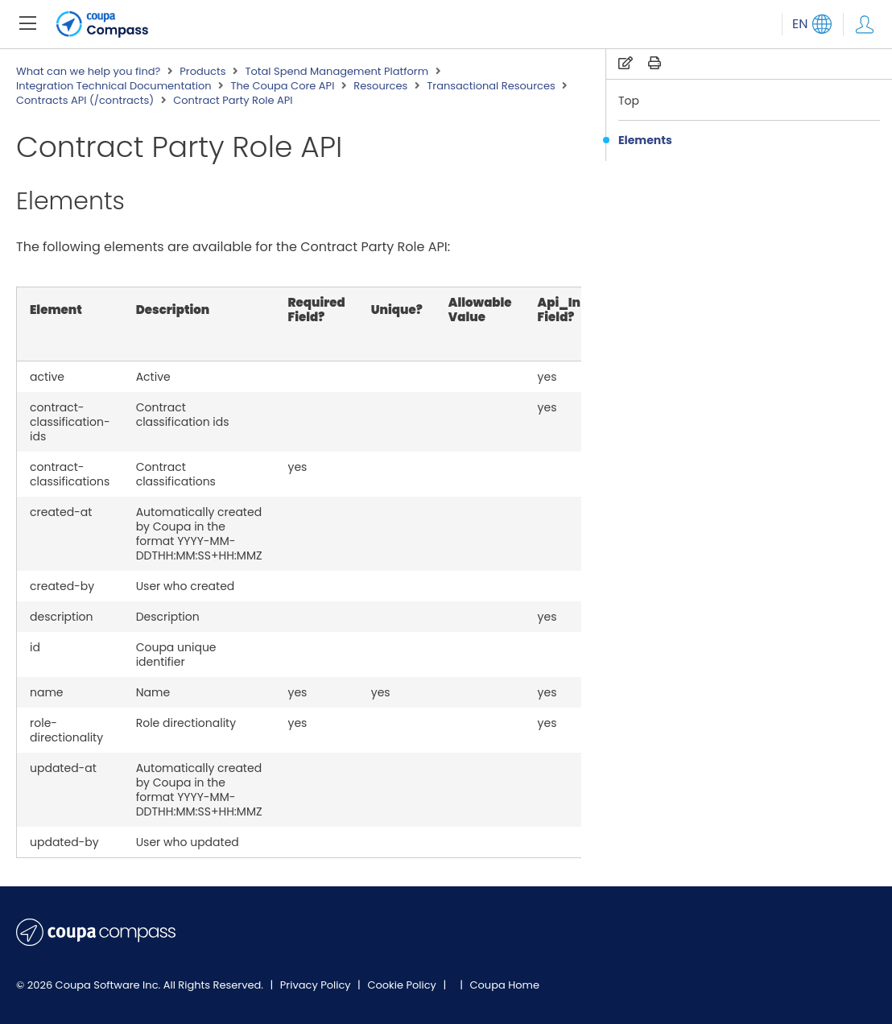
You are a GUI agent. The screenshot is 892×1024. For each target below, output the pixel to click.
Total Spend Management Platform (336, 71)
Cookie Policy (403, 985)
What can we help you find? (88, 71)
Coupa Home (504, 985)
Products (202, 71)
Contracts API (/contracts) (85, 100)
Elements (645, 140)
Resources (380, 86)
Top (628, 101)
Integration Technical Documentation (114, 86)
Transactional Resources (491, 86)
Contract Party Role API (232, 100)
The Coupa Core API (283, 86)
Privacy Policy (316, 985)
